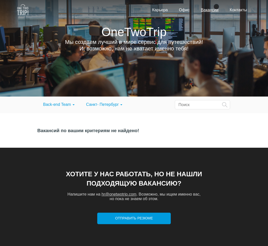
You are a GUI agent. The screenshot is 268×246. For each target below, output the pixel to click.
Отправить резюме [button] (134, 218)
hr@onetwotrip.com (118, 194)
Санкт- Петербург (104, 104)
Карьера (160, 10)
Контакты (238, 10)
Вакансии (210, 10)
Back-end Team (59, 104)
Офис (184, 10)
